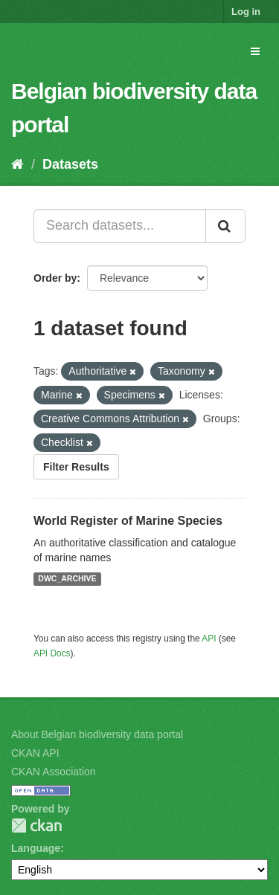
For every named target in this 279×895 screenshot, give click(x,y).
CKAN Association (53, 772)
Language (35, 848)
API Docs (52, 653)
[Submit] (225, 226)
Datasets (70, 164)
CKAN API (35, 753)
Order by (55, 278)
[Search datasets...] (119, 226)
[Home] (17, 164)
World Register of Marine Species (127, 520)
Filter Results (76, 467)
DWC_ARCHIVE (67, 579)
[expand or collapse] (255, 51)
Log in (245, 11)
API (209, 638)
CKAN (36, 825)
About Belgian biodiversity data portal (97, 734)
